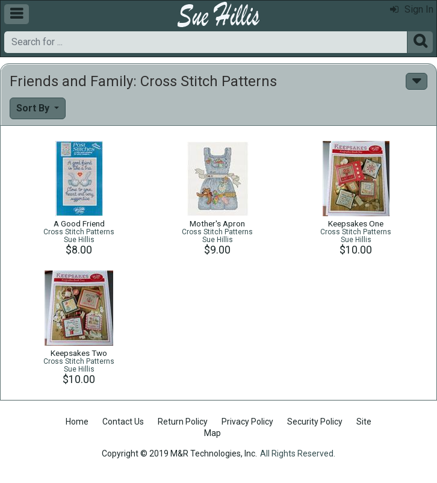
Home (77, 421)
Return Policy (183, 421)
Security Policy (314, 421)
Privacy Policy (247, 421)
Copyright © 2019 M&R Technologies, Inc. (179, 453)
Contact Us (123, 421)
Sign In (411, 9)
